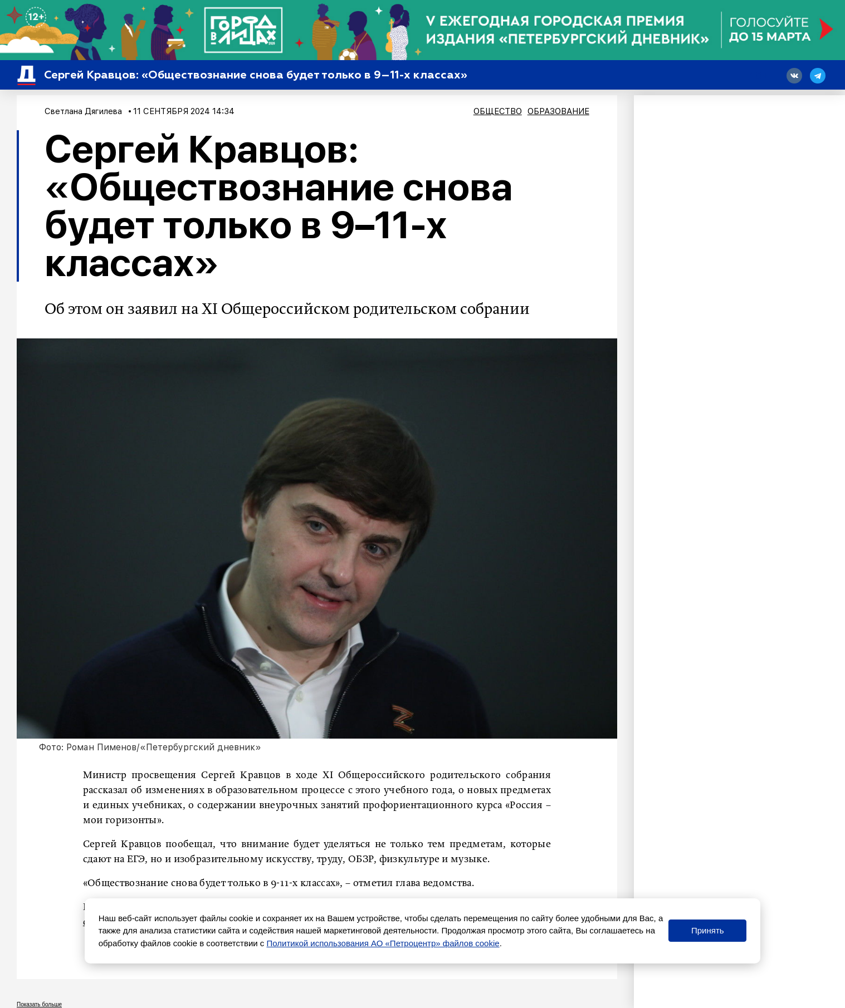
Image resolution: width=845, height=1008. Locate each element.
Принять (707, 930)
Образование (558, 111)
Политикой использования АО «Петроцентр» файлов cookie (382, 943)
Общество (497, 111)
